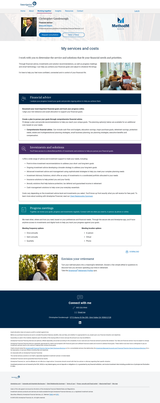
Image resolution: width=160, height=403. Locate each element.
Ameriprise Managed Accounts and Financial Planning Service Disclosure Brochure (121, 348)
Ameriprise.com (15, 383)
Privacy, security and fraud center (87, 383)
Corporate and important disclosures (33, 383)
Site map (115, 383)
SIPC (57, 394)
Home (23, 11)
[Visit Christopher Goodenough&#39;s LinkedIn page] (80, 322)
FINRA (51, 394)
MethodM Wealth (45, 26)
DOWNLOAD (132, 251)
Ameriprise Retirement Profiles (81, 271)
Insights (58, 11)
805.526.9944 (81, 308)
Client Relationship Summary (81, 196)
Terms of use (71, 383)
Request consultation (50, 35)
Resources (69, 11)
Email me (81, 312)
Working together (44, 11)
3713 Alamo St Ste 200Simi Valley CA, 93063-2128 (90, 317)
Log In (137, 11)
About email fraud (104, 383)
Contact (80, 11)
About (31, 11)
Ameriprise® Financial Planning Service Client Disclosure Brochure (45, 348)
